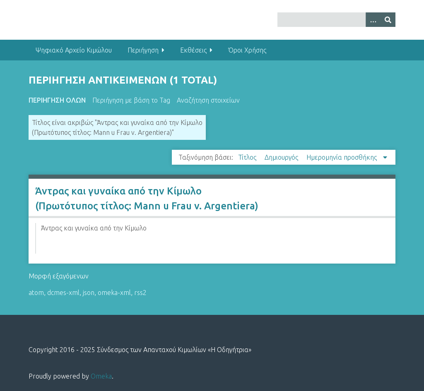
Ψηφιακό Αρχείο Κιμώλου (74, 50)
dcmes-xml (63, 292)
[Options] (373, 19)
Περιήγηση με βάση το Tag (131, 100)
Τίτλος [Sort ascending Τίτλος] (248, 157)
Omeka (101, 376)
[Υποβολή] (388, 19)
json (88, 292)
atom (36, 292)
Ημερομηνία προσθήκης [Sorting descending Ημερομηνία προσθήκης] (342, 157)
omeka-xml (114, 292)
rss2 (140, 292)
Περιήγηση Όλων (57, 100)
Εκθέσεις (193, 50)
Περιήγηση (143, 50)
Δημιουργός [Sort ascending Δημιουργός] (282, 157)
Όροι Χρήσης (247, 50)
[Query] (336, 19)
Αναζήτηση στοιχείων (208, 100)
